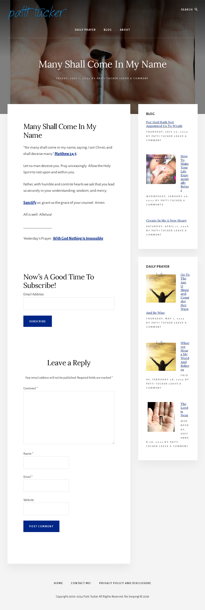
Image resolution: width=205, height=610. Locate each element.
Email (27, 476)
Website (28, 500)
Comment (30, 388)
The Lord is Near (184, 409)
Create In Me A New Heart (166, 220)
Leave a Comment (134, 78)
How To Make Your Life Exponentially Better (185, 173)
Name (28, 453)
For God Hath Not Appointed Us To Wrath (164, 124)
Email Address (33, 294)
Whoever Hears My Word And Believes (185, 356)
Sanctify (29, 203)
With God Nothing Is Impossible (78, 238)
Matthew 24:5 (65, 154)
